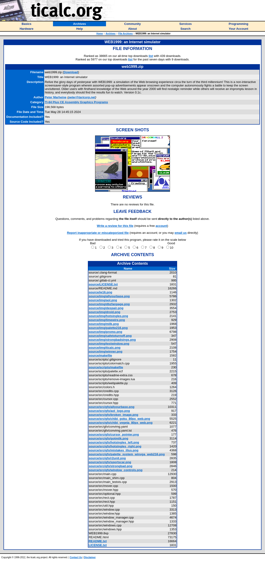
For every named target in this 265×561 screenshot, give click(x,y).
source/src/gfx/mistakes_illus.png (113, 450)
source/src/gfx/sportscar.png (110, 462)
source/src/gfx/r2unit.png (107, 458)
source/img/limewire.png (107, 320)
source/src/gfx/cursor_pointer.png (114, 434)
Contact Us (76, 557)
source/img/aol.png (103, 300)
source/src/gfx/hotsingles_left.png (114, 442)
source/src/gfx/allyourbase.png (111, 407)
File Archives (125, 33)
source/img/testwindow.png (109, 343)
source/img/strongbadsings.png (112, 339)
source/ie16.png (100, 292)
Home (99, 33)
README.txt (98, 541)
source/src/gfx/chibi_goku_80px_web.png (119, 418)
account (161, 226)
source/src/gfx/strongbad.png (110, 466)
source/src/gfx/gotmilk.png (108, 438)
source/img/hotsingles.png (108, 316)
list (151, 56)
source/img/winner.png (105, 351)
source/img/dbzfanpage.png (109, 304)
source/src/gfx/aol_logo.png (109, 410)
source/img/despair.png (106, 308)
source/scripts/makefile (106, 367)
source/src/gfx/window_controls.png (115, 470)
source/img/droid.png (104, 312)
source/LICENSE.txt (103, 284)
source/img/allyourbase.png (109, 296)
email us (181, 232)
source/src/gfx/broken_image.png (113, 414)
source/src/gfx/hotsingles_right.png (115, 446)
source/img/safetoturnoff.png (110, 335)
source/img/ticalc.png (104, 347)
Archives (110, 33)
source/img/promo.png (105, 331)
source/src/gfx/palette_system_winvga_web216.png (127, 454)
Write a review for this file (115, 226)
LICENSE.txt (98, 545)
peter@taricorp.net (81, 97)
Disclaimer (90, 557)
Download (71, 72)
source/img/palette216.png (108, 328)
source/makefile (100, 355)
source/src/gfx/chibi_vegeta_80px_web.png (120, 422)
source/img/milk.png (104, 324)
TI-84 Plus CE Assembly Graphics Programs (76, 102)
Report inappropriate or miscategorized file (98, 232)
